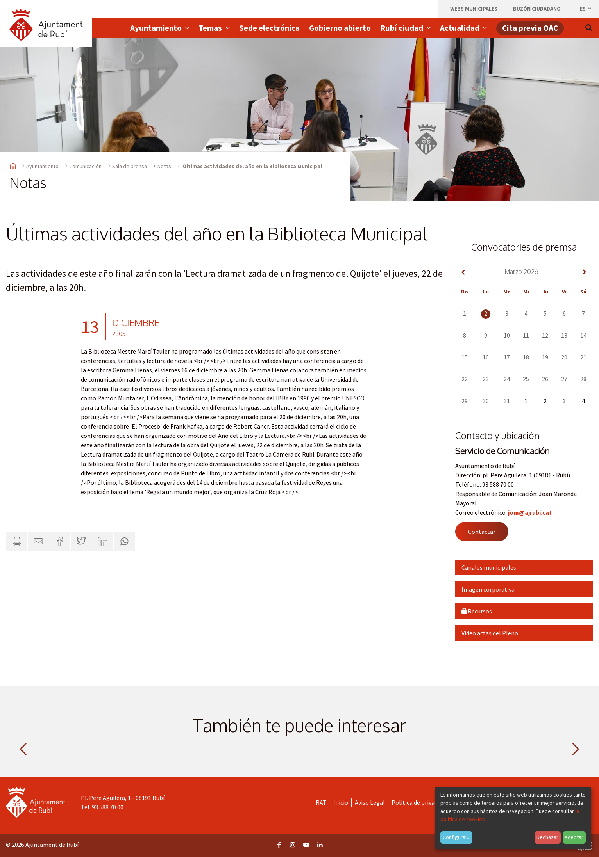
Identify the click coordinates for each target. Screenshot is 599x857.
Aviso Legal (370, 802)
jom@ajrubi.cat (530, 512)
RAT (321, 802)
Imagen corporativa (488, 589)
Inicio (340, 802)
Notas (164, 166)
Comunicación (85, 166)
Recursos (476, 611)
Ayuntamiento (42, 166)
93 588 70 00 (107, 807)
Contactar (481, 531)
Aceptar (574, 837)
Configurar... (456, 837)
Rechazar (547, 837)
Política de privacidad (420, 802)
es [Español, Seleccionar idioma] (586, 8)
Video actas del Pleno (489, 633)
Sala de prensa (129, 166)
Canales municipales (488, 567)
